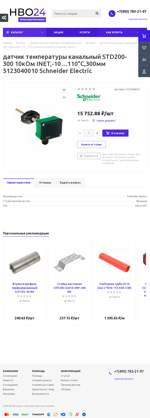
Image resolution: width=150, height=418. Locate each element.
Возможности (40, 393)
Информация (70, 371)
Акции (58, 32)
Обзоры (66, 389)
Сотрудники (10, 384)
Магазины (9, 393)
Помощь (38, 371)
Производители (70, 384)
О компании (10, 375)
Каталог (17, 32)
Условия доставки (43, 384)
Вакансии (8, 389)
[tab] (18, 182)
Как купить (114, 32)
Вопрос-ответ (69, 380)
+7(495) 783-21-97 (132, 11)
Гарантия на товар (43, 389)
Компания (10, 371)
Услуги (84, 32)
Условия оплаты (42, 380)
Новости (8, 380)
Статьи (65, 375)
